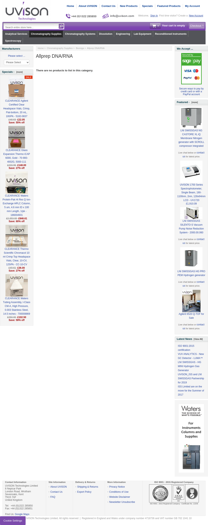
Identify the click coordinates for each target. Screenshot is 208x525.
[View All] (198, 339)
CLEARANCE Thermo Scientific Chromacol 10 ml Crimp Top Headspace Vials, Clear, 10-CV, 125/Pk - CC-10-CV (16, 250)
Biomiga (80, 48)
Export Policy (84, 491)
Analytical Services (16, 34)
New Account (196, 15)
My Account (192, 6)
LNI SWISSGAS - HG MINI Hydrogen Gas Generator (189, 366)
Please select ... (16, 55)
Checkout (195, 25)
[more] (19, 72)
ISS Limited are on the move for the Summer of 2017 (191, 390)
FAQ (52, 497)
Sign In (154, 15)
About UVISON (88, 6)
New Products (129, 6)
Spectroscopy (13, 40)
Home (70, 6)
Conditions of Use (119, 491)
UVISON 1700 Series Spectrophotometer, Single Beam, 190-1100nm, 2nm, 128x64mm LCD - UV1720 (191, 186)
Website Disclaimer (119, 497)
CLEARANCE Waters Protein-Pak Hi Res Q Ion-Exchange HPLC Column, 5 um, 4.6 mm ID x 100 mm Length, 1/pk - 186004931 (16, 198)
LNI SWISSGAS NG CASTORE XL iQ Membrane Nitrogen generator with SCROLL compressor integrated (191, 131)
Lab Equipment (142, 34)
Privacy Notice (117, 486)
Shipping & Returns (87, 486)
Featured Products (169, 6)
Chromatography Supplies (46, 34)
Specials (147, 6)
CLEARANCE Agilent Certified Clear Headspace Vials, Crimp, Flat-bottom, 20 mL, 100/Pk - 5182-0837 (16, 102)
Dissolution (105, 34)
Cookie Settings (12, 520)
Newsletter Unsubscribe (122, 502)
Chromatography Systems (80, 34)
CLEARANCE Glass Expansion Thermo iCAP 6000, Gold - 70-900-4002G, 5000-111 (16, 149)
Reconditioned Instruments (170, 34)
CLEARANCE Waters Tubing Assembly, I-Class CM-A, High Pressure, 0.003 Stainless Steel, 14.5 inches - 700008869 (16, 299)
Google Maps (22, 514)
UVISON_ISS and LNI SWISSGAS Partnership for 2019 (191, 378)
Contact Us (109, 6)
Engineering (123, 34)
